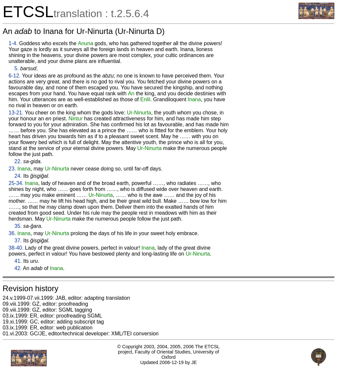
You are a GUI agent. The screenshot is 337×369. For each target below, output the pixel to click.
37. (18, 240)
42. (18, 268)
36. (12, 233)
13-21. (16, 112)
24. (18, 176)
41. (18, 261)
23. (12, 168)
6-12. (14, 75)
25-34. (16, 183)
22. (18, 161)
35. (18, 226)
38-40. (16, 248)
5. (16, 68)
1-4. (13, 43)
